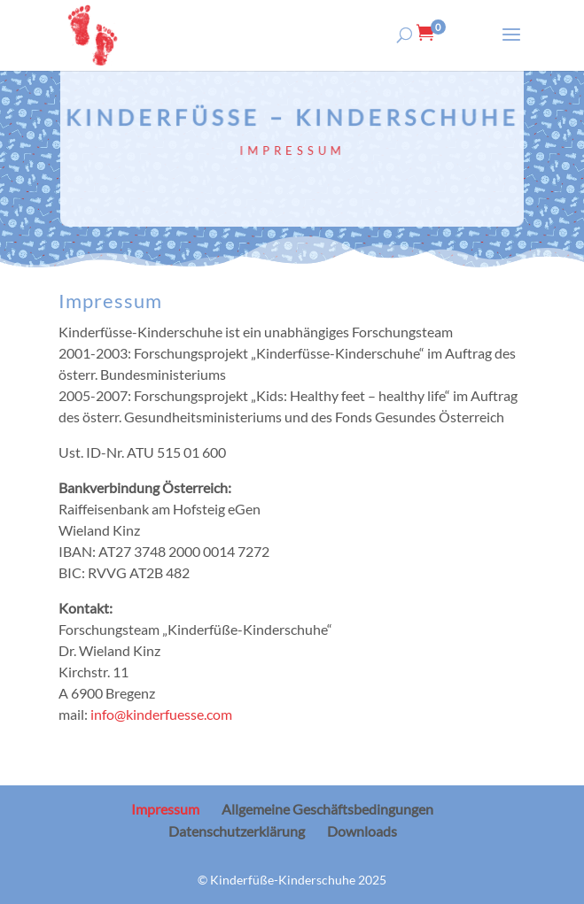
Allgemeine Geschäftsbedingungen (327, 808)
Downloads (362, 831)
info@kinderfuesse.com (161, 714)
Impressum (165, 808)
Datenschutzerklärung (236, 831)
